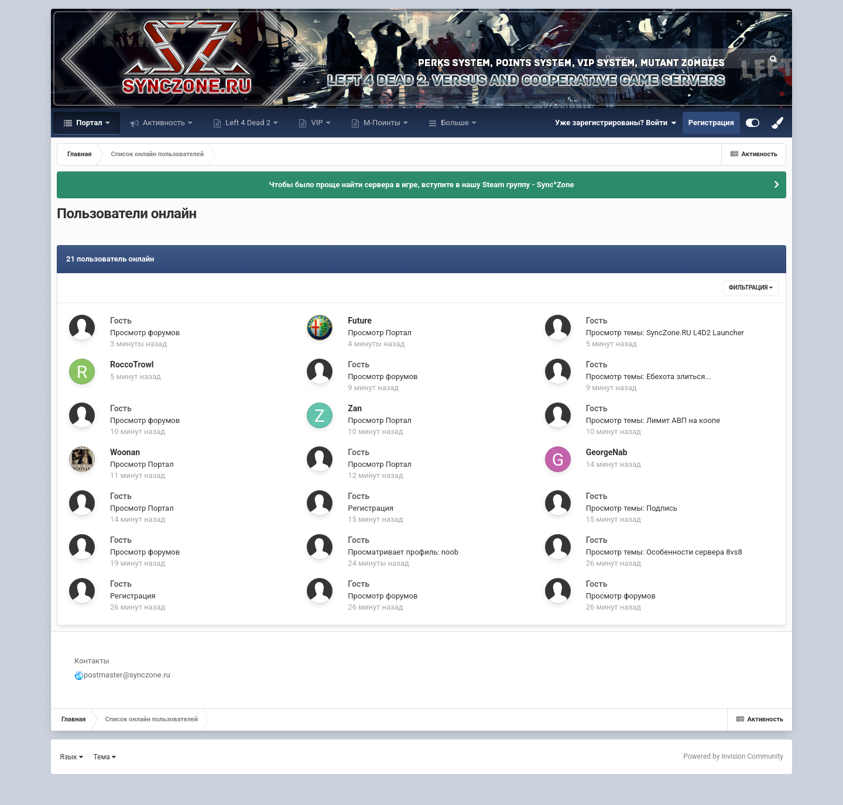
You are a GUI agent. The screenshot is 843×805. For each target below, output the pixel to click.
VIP (316, 122)
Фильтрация (751, 287)
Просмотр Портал (380, 332)
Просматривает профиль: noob (403, 552)
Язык (71, 757)
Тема (105, 757)
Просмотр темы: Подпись (631, 508)
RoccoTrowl (131, 364)
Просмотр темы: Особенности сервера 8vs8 (664, 552)
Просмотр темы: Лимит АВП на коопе (653, 420)
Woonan (125, 452)
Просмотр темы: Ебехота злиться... (648, 376)
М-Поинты (382, 122)
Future (360, 320)
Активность (164, 122)
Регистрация (711, 122)
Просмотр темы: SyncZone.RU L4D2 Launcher (665, 332)
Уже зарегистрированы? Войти (616, 123)
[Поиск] (658, 58)
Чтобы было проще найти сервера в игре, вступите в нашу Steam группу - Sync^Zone (421, 184)
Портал (89, 122)
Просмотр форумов (145, 332)
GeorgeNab (607, 452)
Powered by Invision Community (733, 756)
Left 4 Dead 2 (248, 122)
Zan (355, 408)
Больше (455, 122)
